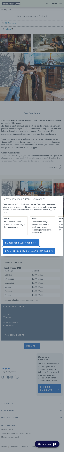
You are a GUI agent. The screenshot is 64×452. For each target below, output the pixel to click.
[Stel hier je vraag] (47, 444)
